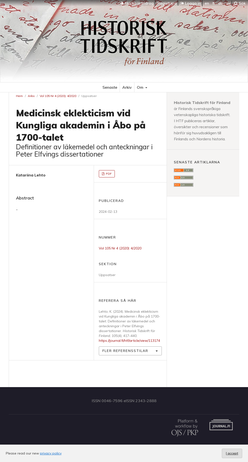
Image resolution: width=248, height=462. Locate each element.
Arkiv (127, 87)
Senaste (109, 87)
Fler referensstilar (125, 351)
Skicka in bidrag (137, 3)
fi (213, 3)
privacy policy (51, 453)
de (220, 3)
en (207, 3)
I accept (232, 453)
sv (228, 3)
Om (140, 87)
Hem (19, 96)
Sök (240, 3)
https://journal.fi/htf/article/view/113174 (129, 340)
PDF (108, 173)
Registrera (167, 3)
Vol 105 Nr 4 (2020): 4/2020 (58, 96)
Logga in (190, 3)
